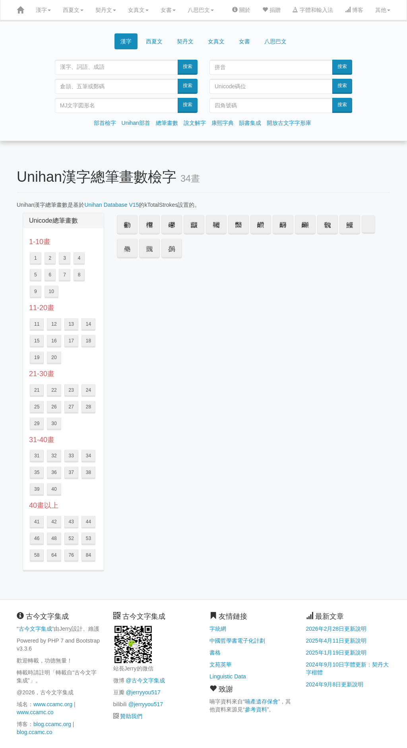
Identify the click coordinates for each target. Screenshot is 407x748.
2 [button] (50, 258)
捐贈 (271, 10)
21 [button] (36, 390)
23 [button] (71, 390)
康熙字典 (222, 123)
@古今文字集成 (145, 680)
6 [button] (50, 275)
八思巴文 (201, 10)
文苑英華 (220, 664)
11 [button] (36, 324)
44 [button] (88, 522)
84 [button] (88, 555)
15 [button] (36, 341)
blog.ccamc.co (34, 732)
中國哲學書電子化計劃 (237, 640)
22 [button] (53, 390)
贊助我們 (131, 716)
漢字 (43, 10)
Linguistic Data (227, 676)
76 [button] (71, 555)
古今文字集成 (35, 629)
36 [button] (53, 472)
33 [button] (71, 456)
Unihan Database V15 (111, 205)
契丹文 (105, 10)
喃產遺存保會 (261, 701)
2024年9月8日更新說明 (335, 684)
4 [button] (79, 258)
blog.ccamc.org (52, 724)
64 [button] (53, 555)
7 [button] (64, 275)
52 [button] (71, 538)
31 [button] (36, 456)
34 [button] (88, 456)
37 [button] (71, 472)
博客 (354, 10)
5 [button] (35, 275)
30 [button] (53, 423)
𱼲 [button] (368, 224)
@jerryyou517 (143, 692)
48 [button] (53, 538)
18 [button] (88, 341)
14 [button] (88, 324)
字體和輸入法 (313, 10)
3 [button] (64, 258)
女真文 (138, 10)
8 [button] (79, 275)
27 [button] (71, 407)
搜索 (187, 66)
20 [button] (53, 357)
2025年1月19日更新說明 (336, 652)
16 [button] (53, 341)
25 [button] (36, 407)
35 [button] (36, 472)
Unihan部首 (136, 123)
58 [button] (36, 555)
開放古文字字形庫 (289, 123)
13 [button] (71, 324)
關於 (241, 10)
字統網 (217, 629)
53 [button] (88, 538)
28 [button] (88, 407)
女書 (168, 10)
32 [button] (53, 456)
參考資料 (256, 709)
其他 (382, 10)
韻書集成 (250, 123)
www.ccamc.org (52, 704)
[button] (127, 225)
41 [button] (36, 522)
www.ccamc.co (35, 712)
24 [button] (88, 390)
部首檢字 (105, 123)
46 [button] (36, 538)
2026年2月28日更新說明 (336, 629)
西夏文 (73, 10)
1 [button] (35, 258)
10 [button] (51, 291)
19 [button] (36, 357)
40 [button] (53, 489)
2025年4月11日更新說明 (336, 640)
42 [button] (53, 522)
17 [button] (71, 341)
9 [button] (35, 291)
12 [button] (53, 324)
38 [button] (88, 472)
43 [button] (71, 522)
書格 (215, 652)
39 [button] (36, 489)
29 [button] (36, 423)
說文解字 (195, 123)
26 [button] (53, 407)
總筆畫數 (167, 123)
